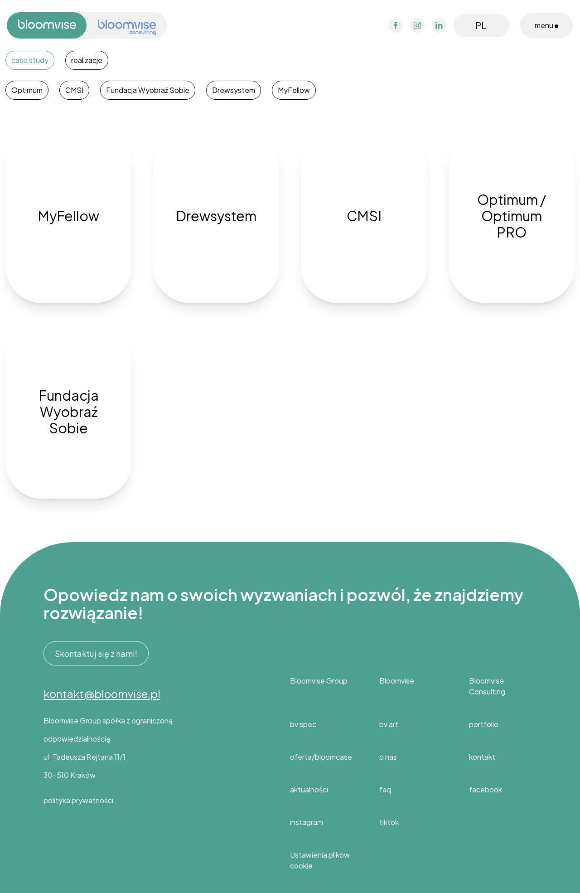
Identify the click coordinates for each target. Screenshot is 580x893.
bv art (388, 724)
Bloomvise (396, 680)
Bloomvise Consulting (487, 686)
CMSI (74, 90)
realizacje (86, 60)
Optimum (27, 90)
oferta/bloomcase (321, 757)
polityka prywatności (78, 800)
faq (385, 789)
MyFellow (294, 90)
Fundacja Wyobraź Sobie (147, 90)
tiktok (389, 822)
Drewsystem (233, 90)
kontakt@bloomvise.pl (102, 693)
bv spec (303, 724)
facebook (485, 789)
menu (546, 25)
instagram (306, 822)
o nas (388, 757)
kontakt (482, 757)
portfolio (483, 724)
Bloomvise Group (319, 680)
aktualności (309, 789)
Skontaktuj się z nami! (96, 654)
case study (29, 60)
